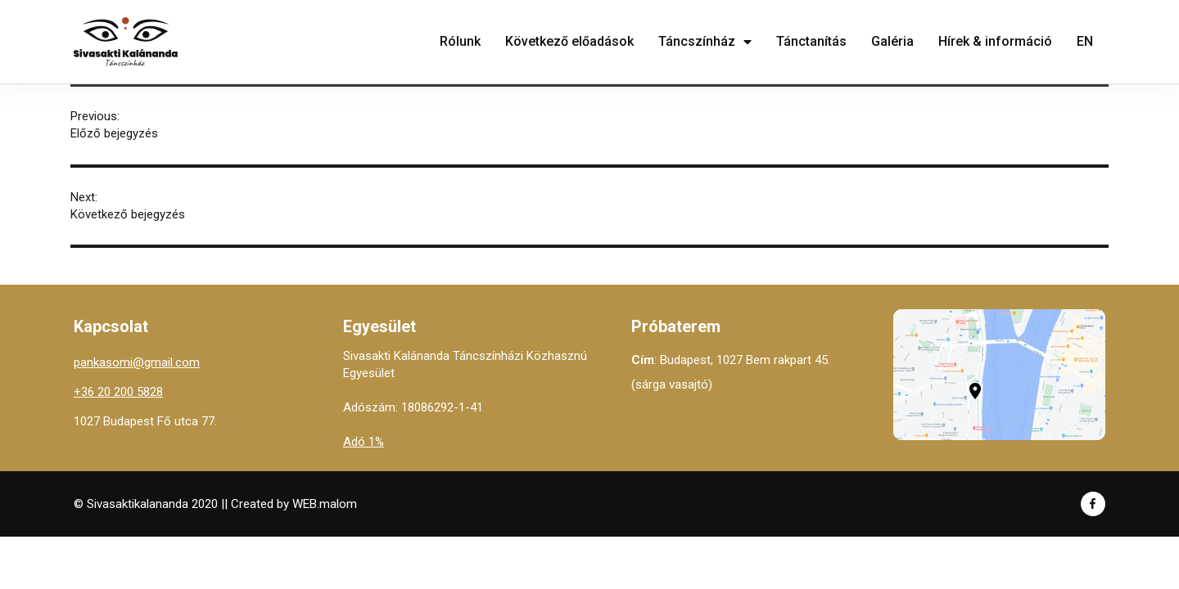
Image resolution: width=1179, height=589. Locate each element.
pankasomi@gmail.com (137, 362)
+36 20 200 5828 (118, 391)
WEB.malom (324, 504)
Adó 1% (363, 441)
